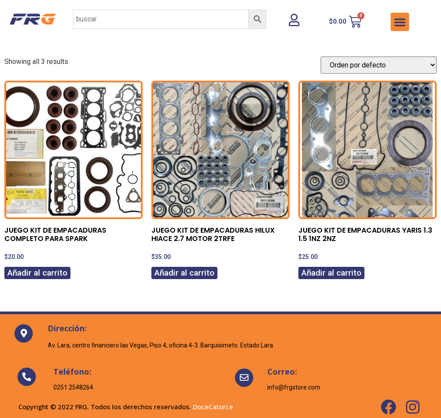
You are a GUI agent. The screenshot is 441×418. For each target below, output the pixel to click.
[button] (400, 22)
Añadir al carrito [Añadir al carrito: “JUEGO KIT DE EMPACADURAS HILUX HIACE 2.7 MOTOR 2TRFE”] (184, 273)
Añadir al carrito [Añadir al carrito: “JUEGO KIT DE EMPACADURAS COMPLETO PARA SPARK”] (37, 273)
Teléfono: (72, 371)
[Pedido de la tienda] (379, 65)
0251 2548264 (73, 387)
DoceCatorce (213, 406)
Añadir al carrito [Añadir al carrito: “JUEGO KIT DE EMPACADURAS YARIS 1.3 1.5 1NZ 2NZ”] (331, 273)
